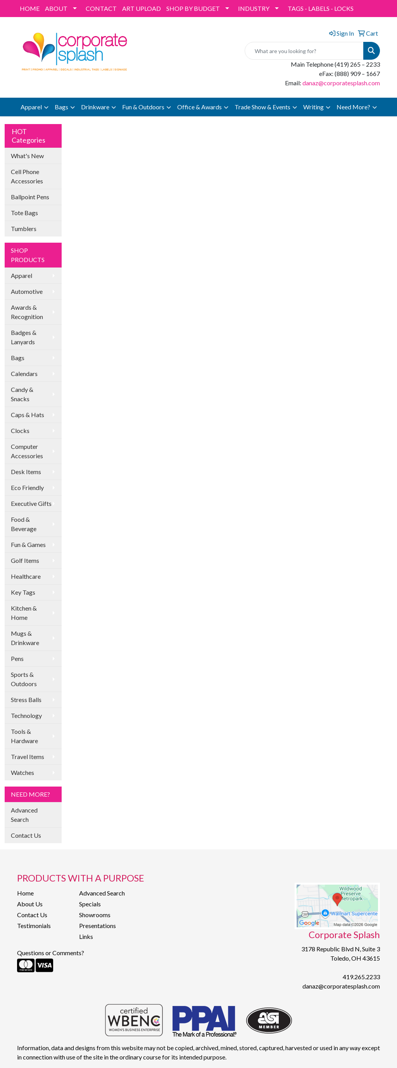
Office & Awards (199, 106)
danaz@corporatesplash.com (341, 82)
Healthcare (26, 576)
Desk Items (26, 471)
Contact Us (26, 835)
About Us (30, 904)
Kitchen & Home (24, 612)
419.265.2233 (361, 976)
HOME (30, 8)
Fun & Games (28, 544)
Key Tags (23, 592)
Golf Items (25, 560)
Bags (61, 106)
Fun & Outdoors (143, 106)
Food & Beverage (23, 524)
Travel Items (27, 756)
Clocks (20, 430)
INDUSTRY (253, 8)
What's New (27, 155)
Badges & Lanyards (23, 337)
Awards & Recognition (27, 312)
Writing (313, 106)
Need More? (353, 106)
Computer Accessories (27, 451)
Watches (22, 772)
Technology (26, 715)
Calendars (24, 373)
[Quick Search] (304, 51)
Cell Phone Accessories (27, 176)
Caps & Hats (27, 414)
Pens (17, 658)
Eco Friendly (27, 487)
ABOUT (56, 8)
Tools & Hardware (24, 736)
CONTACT (101, 8)
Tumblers (23, 228)
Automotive (27, 291)
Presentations (97, 925)
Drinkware (95, 106)
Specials (90, 904)
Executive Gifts (31, 503)
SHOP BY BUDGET (193, 8)
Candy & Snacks (22, 394)
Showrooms (94, 914)
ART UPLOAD (141, 8)
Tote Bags (24, 212)
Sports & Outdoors (24, 679)
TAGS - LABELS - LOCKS (321, 8)
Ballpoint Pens (30, 196)
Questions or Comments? (50, 952)
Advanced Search (24, 814)
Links (86, 936)
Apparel (31, 106)
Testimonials (34, 925)
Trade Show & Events (262, 106)
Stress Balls (26, 699)
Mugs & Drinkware (25, 638)
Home (25, 893)
